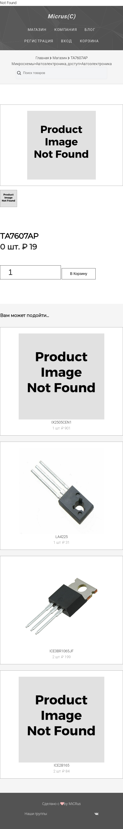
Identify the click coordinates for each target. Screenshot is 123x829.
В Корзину (78, 274)
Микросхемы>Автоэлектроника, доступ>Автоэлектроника (62, 64)
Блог (90, 29)
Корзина (89, 41)
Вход (66, 41)
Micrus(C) (61, 16)
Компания (65, 29)
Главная (42, 58)
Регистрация (38, 41)
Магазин (37, 29)
